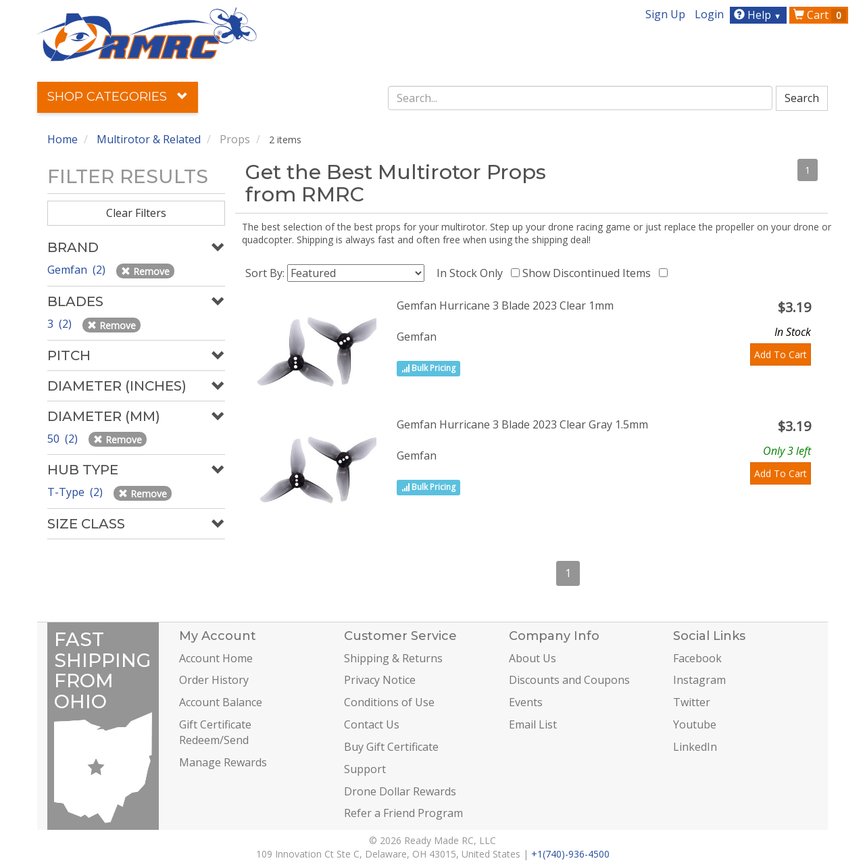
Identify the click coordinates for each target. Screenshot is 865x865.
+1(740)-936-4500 (570, 853)
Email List (533, 724)
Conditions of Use (389, 702)
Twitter (691, 702)
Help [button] (759, 14)
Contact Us (371, 724)
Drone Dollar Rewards (400, 791)
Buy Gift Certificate (391, 746)
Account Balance (220, 702)
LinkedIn (695, 746)
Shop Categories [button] (117, 96)
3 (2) (60, 323)
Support (365, 769)
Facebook (697, 658)
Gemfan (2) (77, 269)
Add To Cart (780, 354)
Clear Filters (136, 212)
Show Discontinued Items (589, 273)
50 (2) (63, 438)
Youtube (694, 724)
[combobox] (580, 98)
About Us (532, 658)
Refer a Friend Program (403, 813)
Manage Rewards (223, 762)
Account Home (216, 658)
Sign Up (665, 14)
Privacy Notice (380, 679)
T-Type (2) (76, 492)
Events (526, 702)
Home (62, 139)
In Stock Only (472, 273)
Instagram (699, 679)
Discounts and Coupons (569, 679)
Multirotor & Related (149, 139)
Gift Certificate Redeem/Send (215, 732)
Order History (214, 679)
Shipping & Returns (393, 658)
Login (709, 14)
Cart (819, 14)
